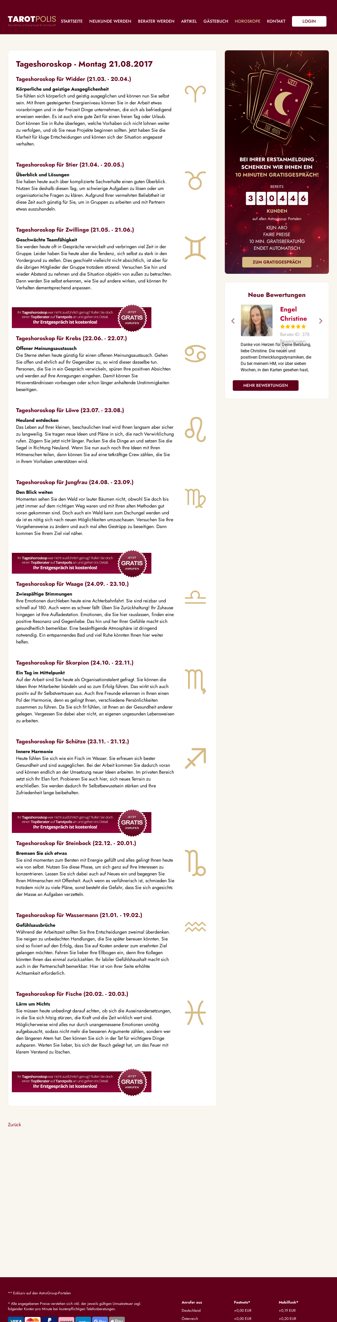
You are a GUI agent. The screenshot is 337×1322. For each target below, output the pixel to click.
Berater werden (156, 21)
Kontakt (276, 21)
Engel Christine (293, 314)
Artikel (189, 21)
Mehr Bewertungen (265, 385)
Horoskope (247, 21)
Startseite (72, 21)
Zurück (14, 1124)
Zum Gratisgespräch (277, 262)
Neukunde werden (110, 21)
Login (309, 21)
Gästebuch (216, 21)
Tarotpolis (32, 21)
